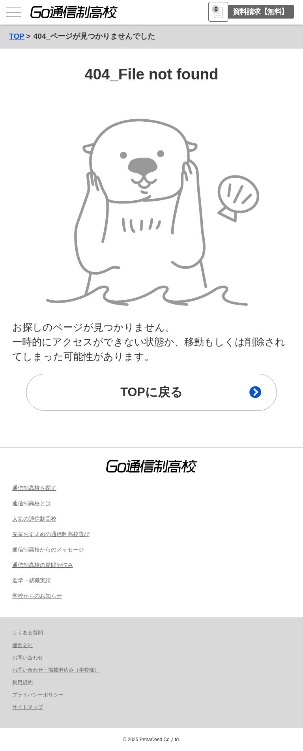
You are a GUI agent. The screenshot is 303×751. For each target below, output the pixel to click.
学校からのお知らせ (37, 596)
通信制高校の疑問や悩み (42, 565)
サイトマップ (27, 707)
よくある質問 (27, 633)
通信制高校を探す (34, 488)
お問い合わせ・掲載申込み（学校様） (55, 670)
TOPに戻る (151, 392)
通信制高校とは (31, 503)
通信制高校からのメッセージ (48, 549)
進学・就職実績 (31, 580)
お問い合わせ (27, 658)
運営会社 (22, 645)
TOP (16, 36)
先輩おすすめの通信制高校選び (51, 534)
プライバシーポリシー (38, 695)
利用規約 (22, 682)
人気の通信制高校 (34, 519)
